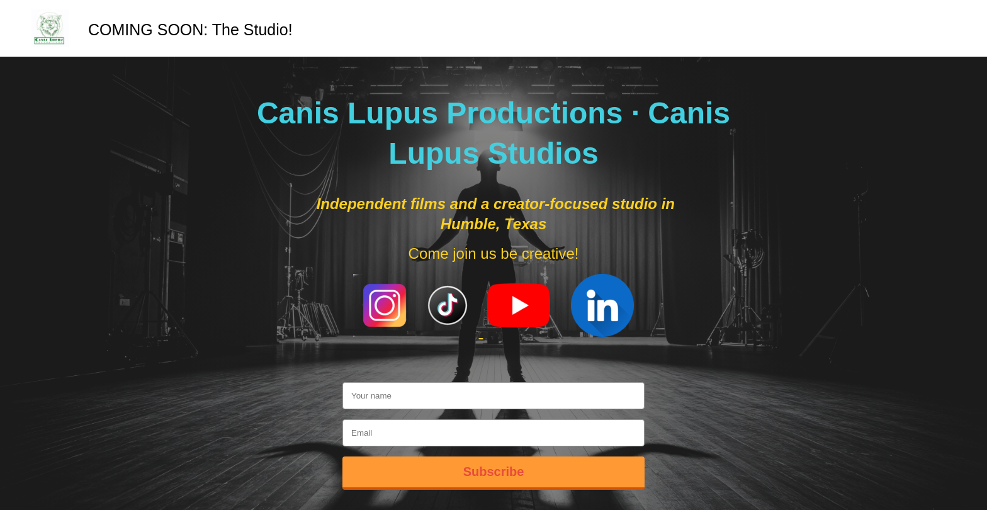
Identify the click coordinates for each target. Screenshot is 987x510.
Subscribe (493, 472)
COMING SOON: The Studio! (190, 29)
